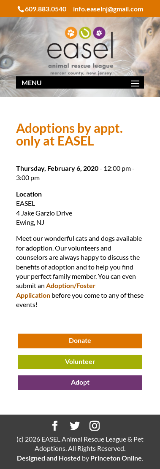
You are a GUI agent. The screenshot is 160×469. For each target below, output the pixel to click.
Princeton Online (116, 458)
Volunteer (80, 361)
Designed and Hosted (49, 458)
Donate (80, 340)
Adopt (80, 382)
